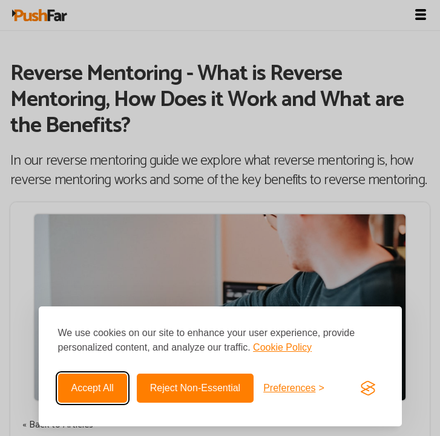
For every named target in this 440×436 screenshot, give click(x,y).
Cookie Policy (282, 347)
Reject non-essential (195, 388)
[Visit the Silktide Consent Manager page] (368, 388)
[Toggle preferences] (293, 388)
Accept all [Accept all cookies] (92, 388)
